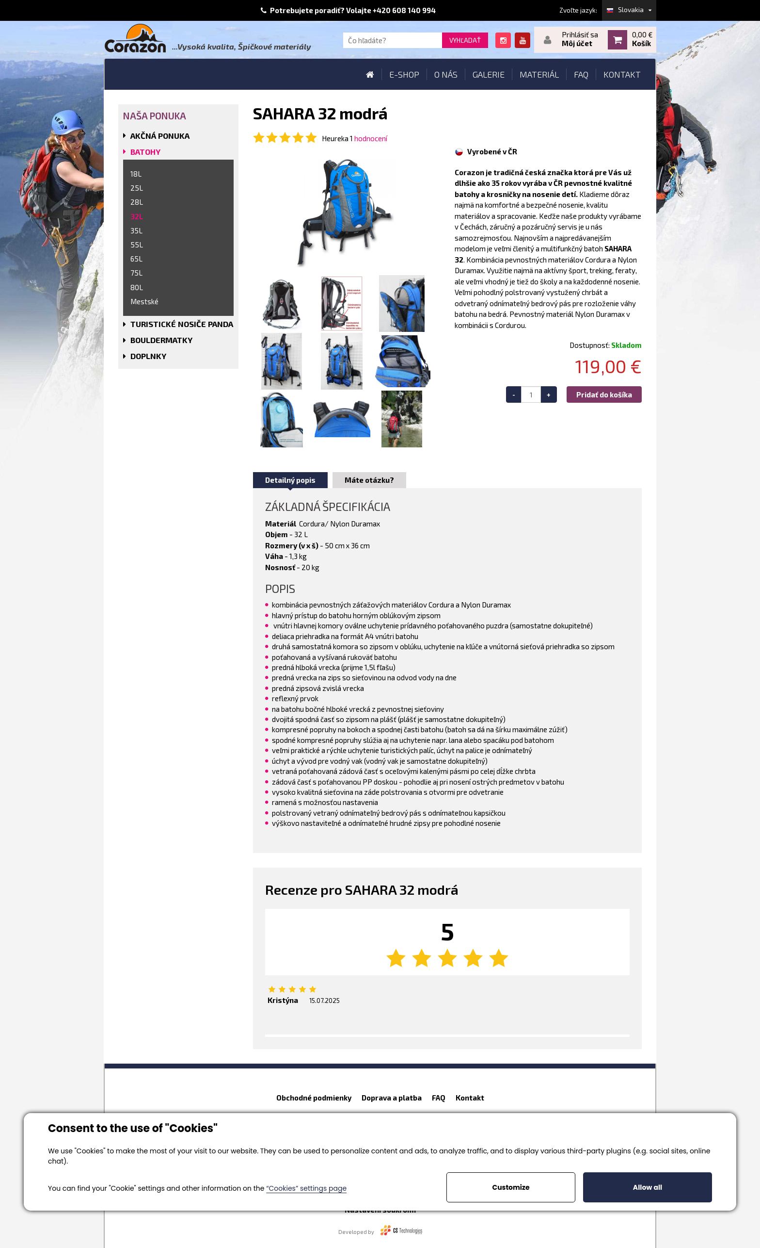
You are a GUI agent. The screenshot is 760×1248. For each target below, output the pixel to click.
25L (136, 187)
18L (136, 173)
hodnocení (370, 138)
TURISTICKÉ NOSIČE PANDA (181, 323)
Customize (510, 1187)
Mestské (144, 301)
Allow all (647, 1187)
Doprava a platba (392, 1097)
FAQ (438, 1097)
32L (136, 216)
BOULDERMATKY (161, 340)
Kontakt (470, 1097)
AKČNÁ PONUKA (160, 135)
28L (136, 201)
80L (136, 287)
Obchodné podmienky (313, 1097)
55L (136, 244)
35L (136, 230)
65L (136, 258)
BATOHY (145, 151)
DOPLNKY (148, 356)
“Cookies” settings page (306, 1188)
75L (136, 272)
